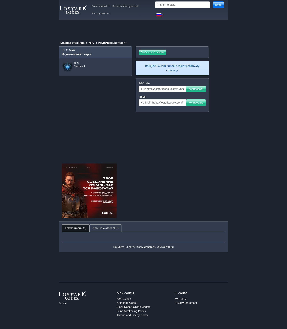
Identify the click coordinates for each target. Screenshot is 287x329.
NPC (92, 42)
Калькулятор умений (125, 6)
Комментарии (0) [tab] (75, 228)
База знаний (100, 6)
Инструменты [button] (101, 13)
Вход (218, 4)
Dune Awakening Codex (131, 311)
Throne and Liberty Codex (132, 315)
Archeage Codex (127, 302)
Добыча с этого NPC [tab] (106, 228)
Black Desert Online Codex (133, 306)
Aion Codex (124, 298)
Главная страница (72, 42)
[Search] (182, 4)
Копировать (196, 88)
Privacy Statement (186, 302)
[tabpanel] (143, 242)
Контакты (181, 298)
